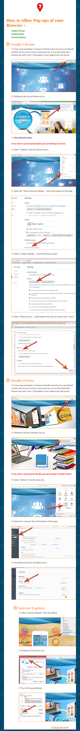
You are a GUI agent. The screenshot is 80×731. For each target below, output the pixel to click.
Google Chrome (18, 31)
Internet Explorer (18, 37)
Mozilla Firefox (17, 34)
